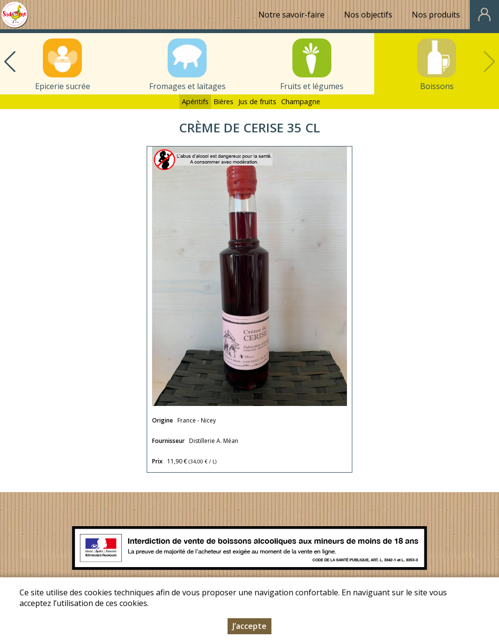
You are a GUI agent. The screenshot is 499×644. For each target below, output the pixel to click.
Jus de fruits (257, 101)
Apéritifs (195, 101)
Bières (223, 101)
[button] (9, 61)
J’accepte (249, 629)
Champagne (300, 101)
